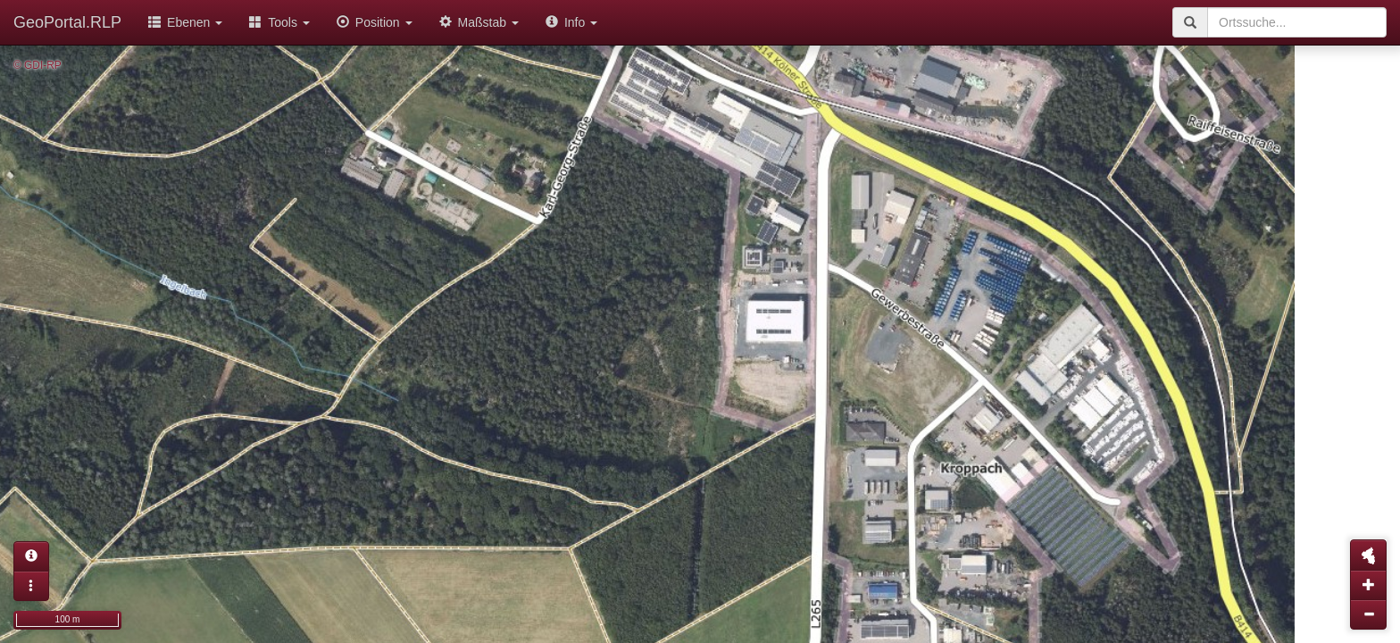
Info (571, 22)
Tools (279, 22)
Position (374, 22)
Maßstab (479, 22)
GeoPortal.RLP (67, 22)
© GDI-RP (37, 65)
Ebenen (185, 22)
